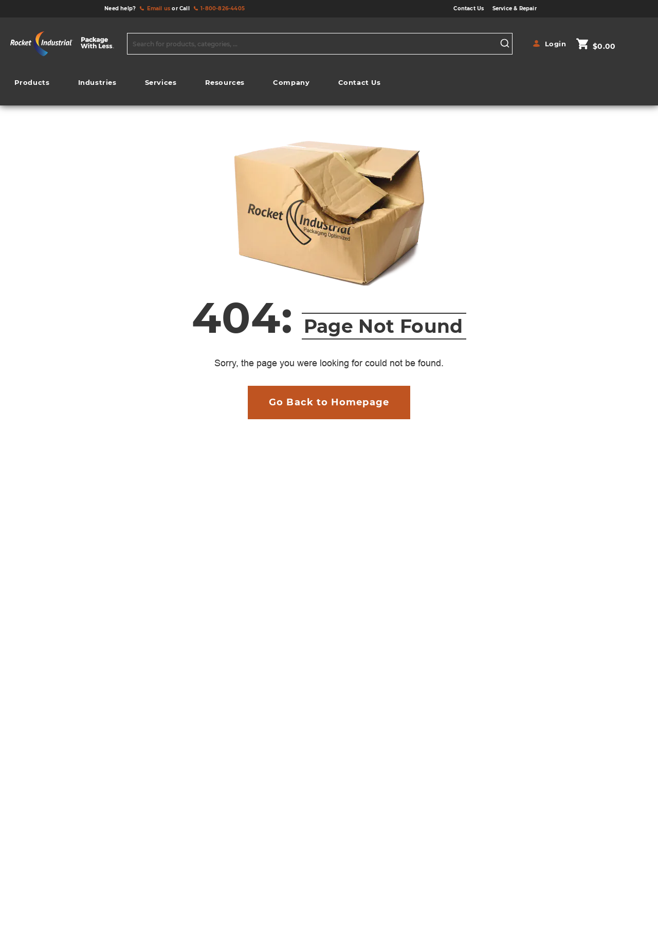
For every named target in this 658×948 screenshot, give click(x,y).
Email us (159, 8)
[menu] (197, 85)
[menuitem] (31, 82)
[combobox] (320, 44)
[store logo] (66, 44)
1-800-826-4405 (222, 8)
